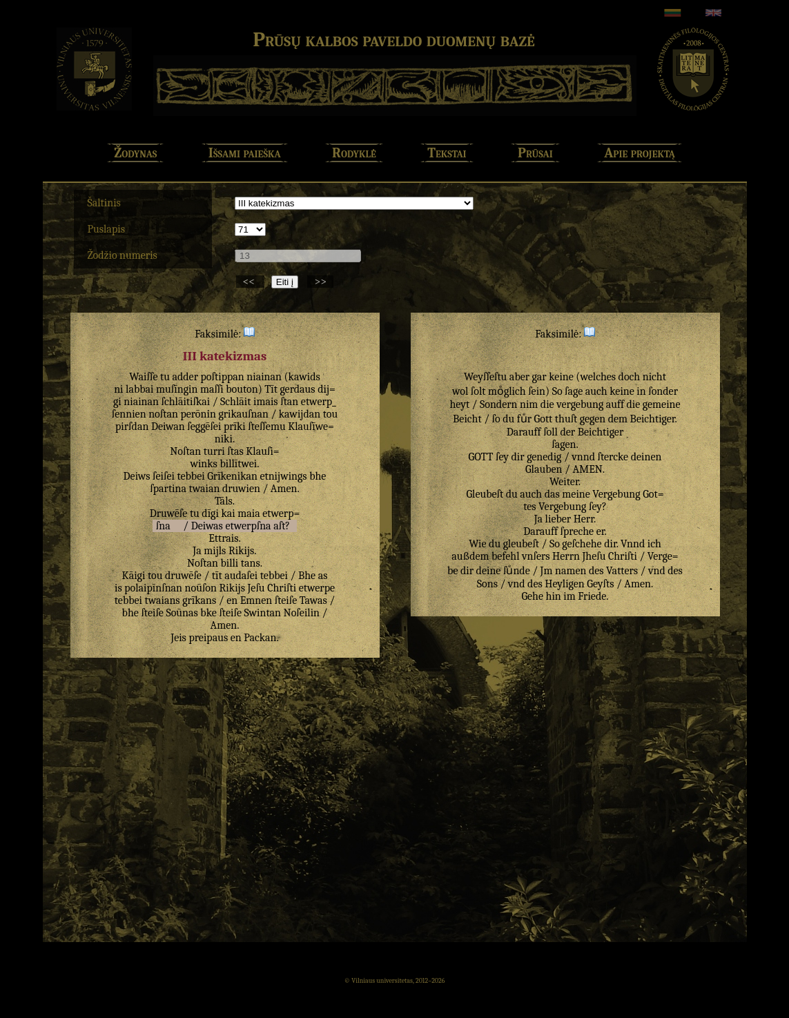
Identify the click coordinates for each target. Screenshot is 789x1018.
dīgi (210, 513)
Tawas (313, 600)
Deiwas (207, 526)
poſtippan (222, 377)
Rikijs (241, 551)
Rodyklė (354, 153)
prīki (235, 426)
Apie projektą (639, 153)
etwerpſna (248, 526)
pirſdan (131, 426)
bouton (241, 389)
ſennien (129, 414)
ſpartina (168, 488)
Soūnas (181, 613)
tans (250, 563)
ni (118, 389)
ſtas (235, 451)
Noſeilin (302, 613)
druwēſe (183, 575)
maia (248, 513)
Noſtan (185, 451)
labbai (139, 389)
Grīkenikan (232, 476)
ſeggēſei (204, 426)
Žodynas (135, 153)
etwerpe (317, 588)
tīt (217, 575)
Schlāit (235, 401)
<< (250, 281)
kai (228, 513)
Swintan (262, 613)
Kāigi (134, 575)
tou (330, 414)
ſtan (289, 401)
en (231, 600)
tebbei (190, 476)
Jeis (178, 638)
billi (229, 563)
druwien (241, 488)
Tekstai (446, 153)
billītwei (238, 464)
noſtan (163, 414)
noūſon (201, 588)
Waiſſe (143, 377)
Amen (284, 488)
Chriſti (281, 588)
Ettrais (223, 538)
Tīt (270, 389)
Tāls (224, 501)
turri (214, 451)
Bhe (306, 575)
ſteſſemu (266, 426)
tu (165, 377)
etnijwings (283, 476)
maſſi (212, 389)
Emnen (256, 600)
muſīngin (176, 389)
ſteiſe (286, 600)
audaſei (240, 575)
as (323, 575)
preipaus (208, 638)
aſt (279, 526)
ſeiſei (164, 476)
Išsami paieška (244, 153)
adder (185, 377)
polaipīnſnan (153, 588)
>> (320, 281)
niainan (264, 377)
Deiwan (168, 426)
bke (208, 613)
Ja (197, 551)
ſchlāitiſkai (186, 401)
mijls (215, 551)
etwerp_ (318, 401)
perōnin (197, 414)
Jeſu (255, 588)
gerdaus (297, 389)
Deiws (137, 476)
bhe (317, 476)
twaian (204, 488)
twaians (162, 600)
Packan (260, 638)
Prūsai (535, 153)
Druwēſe (169, 513)
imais (265, 401)
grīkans (199, 600)
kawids (304, 377)
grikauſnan (243, 414)
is (118, 588)
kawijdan (299, 414)
